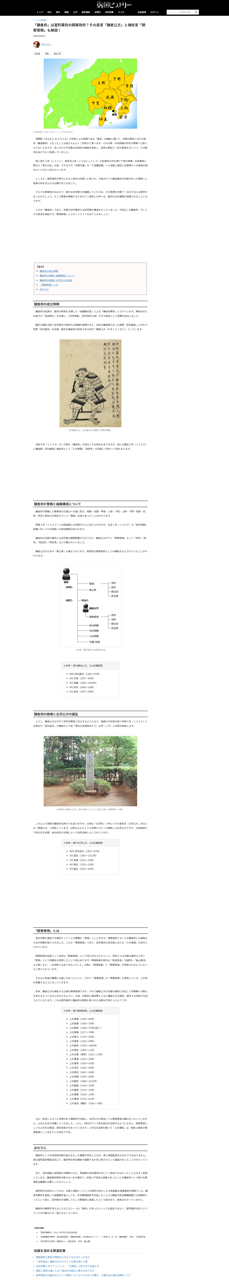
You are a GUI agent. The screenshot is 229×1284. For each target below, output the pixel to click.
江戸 (75, 12)
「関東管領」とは (49, 284)
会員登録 (142, 12)
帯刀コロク (46, 44)
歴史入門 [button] (57, 53)
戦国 (67, 12)
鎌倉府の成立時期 (49, 271)
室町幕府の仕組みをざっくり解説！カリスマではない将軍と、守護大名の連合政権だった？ (84, 1275)
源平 (58, 12)
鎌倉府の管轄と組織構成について (57, 275)
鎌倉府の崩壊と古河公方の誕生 (56, 280)
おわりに (44, 289)
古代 (49, 12)
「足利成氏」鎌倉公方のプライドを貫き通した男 (61, 1261)
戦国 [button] (47, 53)
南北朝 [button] (37, 53)
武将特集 (109, 12)
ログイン (154, 12)
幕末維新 (86, 12)
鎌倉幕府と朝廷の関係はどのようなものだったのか (63, 1257)
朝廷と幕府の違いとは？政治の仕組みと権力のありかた (65, 1270)
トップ (40, 12)
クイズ (121, 12)
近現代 (97, 12)
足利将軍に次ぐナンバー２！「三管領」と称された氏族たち (67, 1266)
